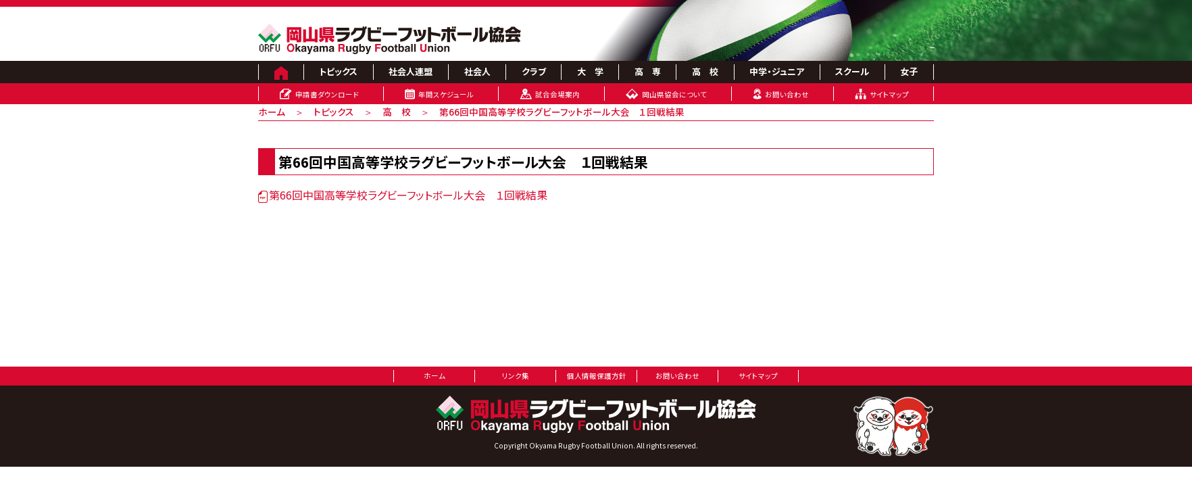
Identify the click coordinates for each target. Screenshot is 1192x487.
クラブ (534, 71)
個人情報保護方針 (596, 376)
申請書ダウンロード (327, 94)
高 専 (648, 71)
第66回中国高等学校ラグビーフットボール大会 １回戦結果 (562, 111)
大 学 (590, 71)
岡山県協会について (674, 94)
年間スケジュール (446, 94)
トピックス (338, 71)
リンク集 (515, 376)
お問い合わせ (787, 94)
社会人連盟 (410, 71)
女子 (909, 71)
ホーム (271, 111)
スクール (852, 71)
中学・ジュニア (776, 71)
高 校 (705, 71)
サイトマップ (889, 94)
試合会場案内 (557, 94)
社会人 (477, 71)
